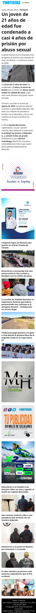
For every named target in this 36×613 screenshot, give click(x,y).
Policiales (24, 10)
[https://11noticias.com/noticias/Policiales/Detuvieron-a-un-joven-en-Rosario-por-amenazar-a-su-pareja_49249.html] (18, 557)
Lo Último (25, 3)
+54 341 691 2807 (19, 605)
